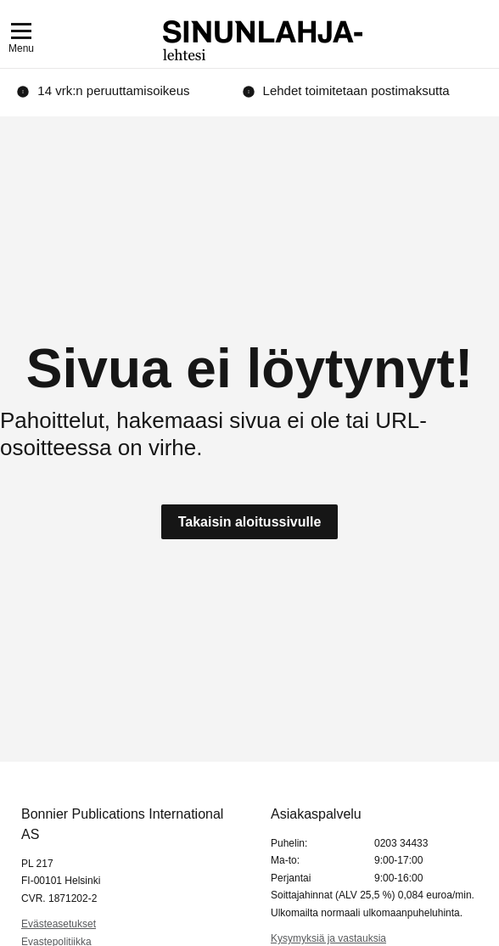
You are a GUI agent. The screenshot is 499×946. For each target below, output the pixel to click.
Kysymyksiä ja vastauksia (328, 938)
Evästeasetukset (58, 924)
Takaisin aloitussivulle (250, 522)
